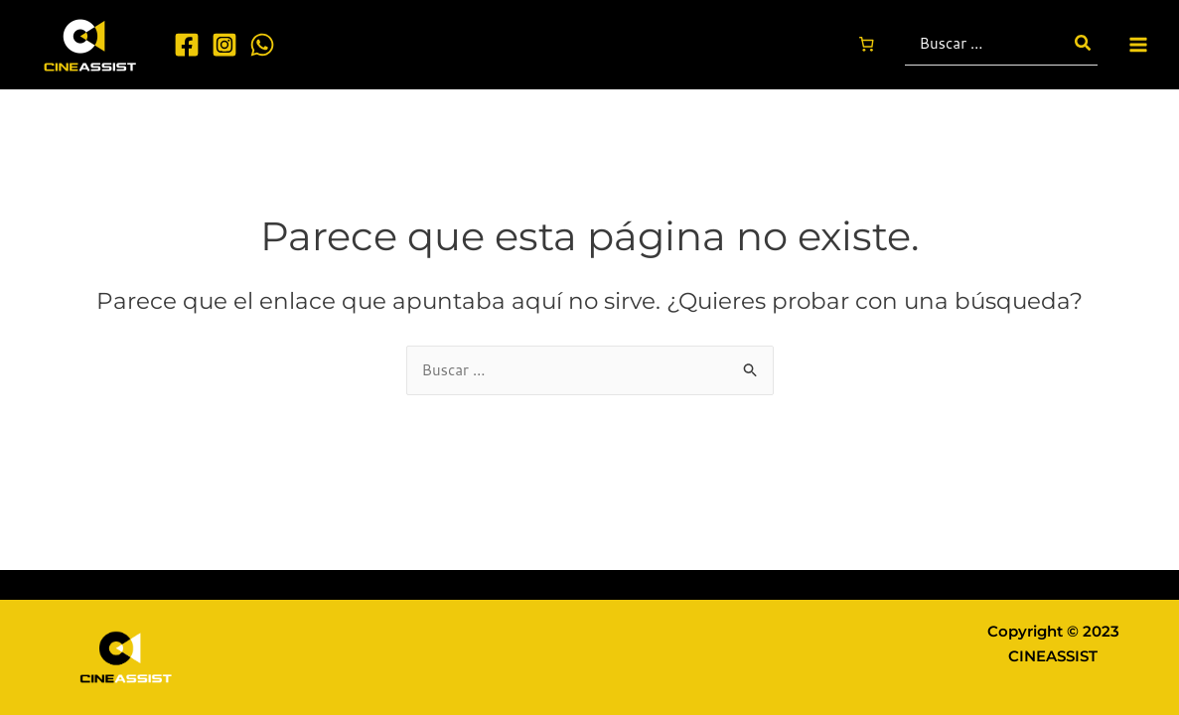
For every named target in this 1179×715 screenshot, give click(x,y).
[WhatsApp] (262, 45)
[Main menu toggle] (1138, 44)
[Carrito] (866, 45)
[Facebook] (187, 45)
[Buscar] (1084, 44)
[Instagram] (224, 45)
